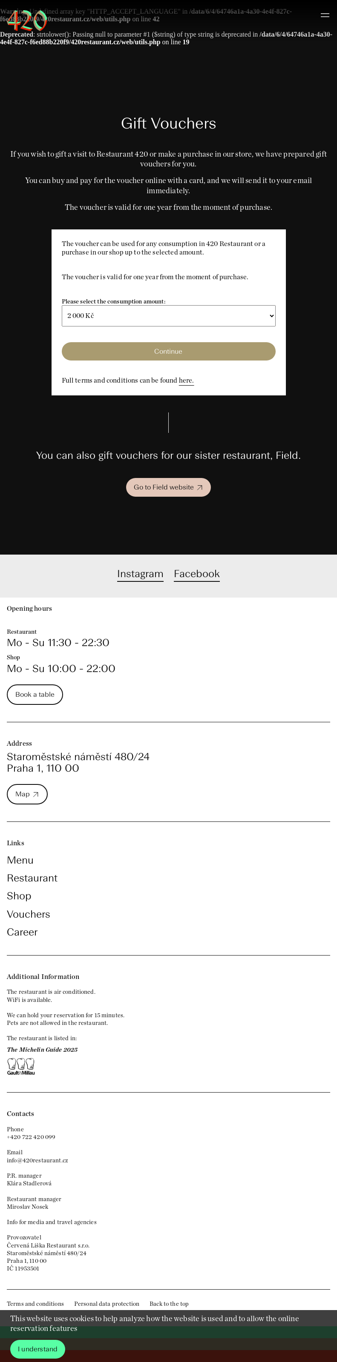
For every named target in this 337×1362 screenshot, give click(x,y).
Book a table (35, 694)
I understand (38, 1349)
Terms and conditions (35, 1303)
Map (22, 794)
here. (186, 380)
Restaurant (32, 878)
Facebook (197, 573)
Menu (20, 860)
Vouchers (28, 914)
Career (22, 932)
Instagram (140, 573)
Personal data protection (106, 1303)
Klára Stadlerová (29, 1183)
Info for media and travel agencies (52, 1222)
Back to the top (169, 1303)
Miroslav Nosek (27, 1206)
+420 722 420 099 (31, 1136)
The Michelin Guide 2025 (42, 1049)
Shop (19, 896)
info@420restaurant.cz (37, 1160)
